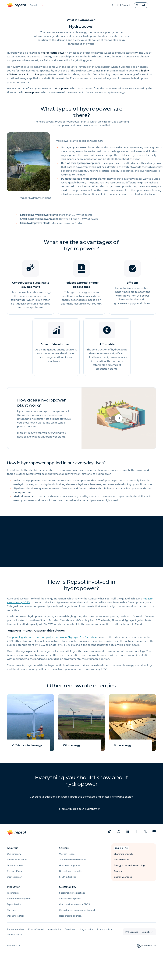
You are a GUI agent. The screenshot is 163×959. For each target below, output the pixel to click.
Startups (11, 910)
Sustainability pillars (70, 898)
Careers (64, 847)
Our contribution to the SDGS (74, 904)
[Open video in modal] (119, 418)
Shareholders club (123, 853)
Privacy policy (104, 929)
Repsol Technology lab (19, 898)
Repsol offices (14, 871)
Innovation (13, 886)
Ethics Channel (36, 929)
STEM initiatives (67, 876)
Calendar (119, 871)
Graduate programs (69, 865)
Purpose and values (17, 859)
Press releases (121, 859)
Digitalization (14, 904)
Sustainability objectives (72, 892)
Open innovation (15, 915)
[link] (123, 5)
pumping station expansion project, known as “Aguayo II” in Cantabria (54, 637)
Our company (14, 853)
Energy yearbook (123, 876)
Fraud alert (71, 929)
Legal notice (86, 929)
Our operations (15, 865)
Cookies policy (14, 934)
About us (12, 847)
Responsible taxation (70, 915)
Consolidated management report (77, 910)
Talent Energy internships (72, 859)
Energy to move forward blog (129, 865)
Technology (13, 892)
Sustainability (67, 886)
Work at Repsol (67, 853)
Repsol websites (15, 929)
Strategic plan (14, 876)
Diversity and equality (71, 871)
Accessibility (54, 929)
